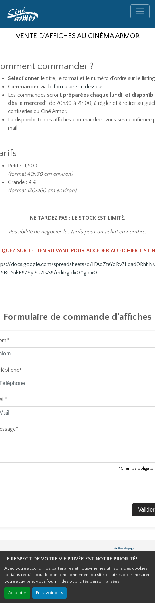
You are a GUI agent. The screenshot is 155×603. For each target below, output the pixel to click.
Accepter (17, 592)
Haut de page (124, 548)
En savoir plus (49, 592)
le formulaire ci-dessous (76, 87)
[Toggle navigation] (140, 11)
